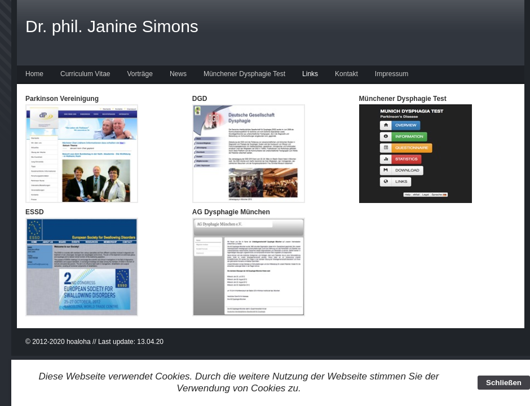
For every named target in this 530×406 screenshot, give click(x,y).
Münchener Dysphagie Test (244, 74)
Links (310, 74)
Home (34, 74)
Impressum (391, 74)
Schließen (504, 382)
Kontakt (346, 74)
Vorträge (140, 74)
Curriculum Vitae (85, 74)
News (178, 74)
